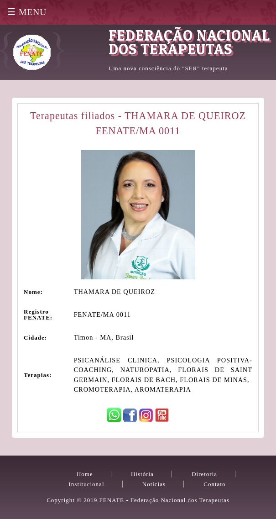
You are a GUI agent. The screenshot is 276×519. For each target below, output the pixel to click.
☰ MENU (27, 12)
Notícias (154, 484)
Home (85, 474)
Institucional (86, 484)
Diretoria (204, 474)
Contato (214, 484)
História (142, 474)
